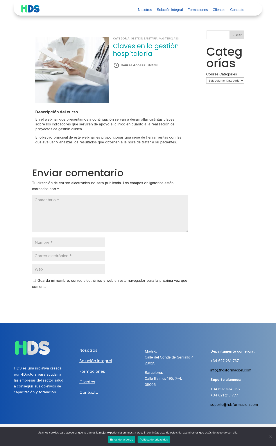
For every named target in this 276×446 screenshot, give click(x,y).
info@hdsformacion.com (230, 370)
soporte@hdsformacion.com (234, 404)
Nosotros (145, 10)
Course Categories (221, 74)
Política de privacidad (154, 439)
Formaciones (198, 10)
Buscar (237, 35)
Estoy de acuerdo (121, 439)
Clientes (219, 10)
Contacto (237, 10)
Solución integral (170, 10)
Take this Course (136, 80)
